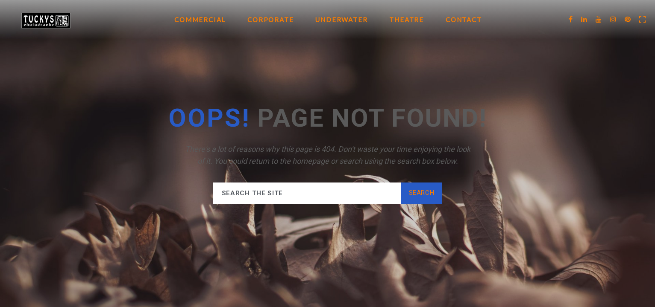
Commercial (200, 19)
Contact (464, 19)
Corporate (270, 19)
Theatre (406, 19)
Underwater (341, 19)
